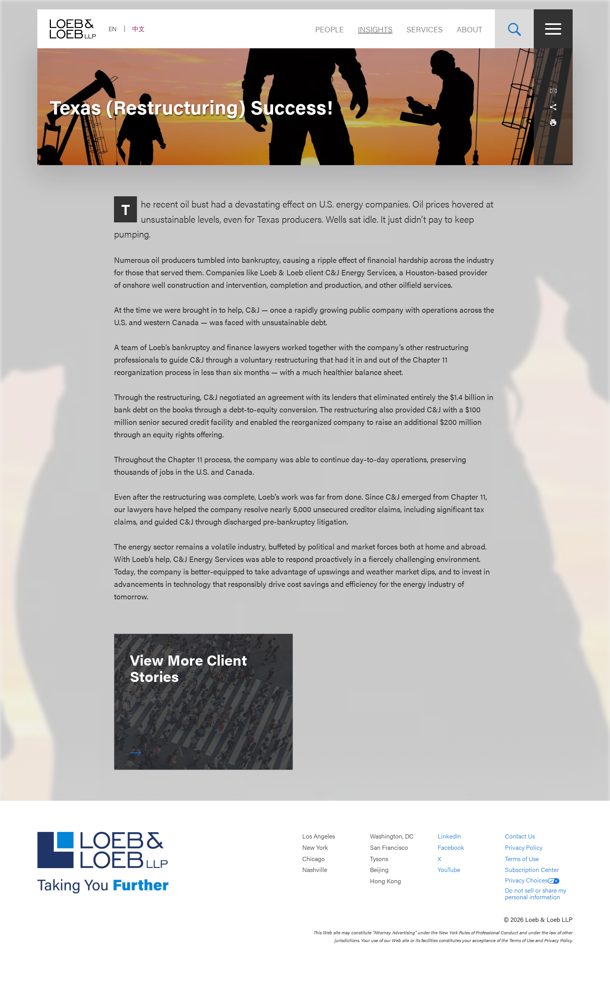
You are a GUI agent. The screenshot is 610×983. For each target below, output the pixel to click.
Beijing (379, 869)
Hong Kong (385, 880)
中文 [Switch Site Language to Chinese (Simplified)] (138, 28)
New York (315, 847)
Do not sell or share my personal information (535, 894)
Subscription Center (532, 869)
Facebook (451, 847)
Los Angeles (318, 836)
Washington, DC (392, 836)
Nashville (314, 869)
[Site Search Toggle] (514, 28)
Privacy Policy (523, 847)
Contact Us (520, 836)
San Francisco (389, 847)
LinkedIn (449, 836)
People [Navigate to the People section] (329, 29)
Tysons (379, 858)
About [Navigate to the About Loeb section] (469, 29)
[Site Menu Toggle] (553, 28)
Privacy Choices (532, 880)
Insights (375, 29)
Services (425, 29)
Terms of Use (522, 858)
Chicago (313, 858)
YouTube (449, 869)
